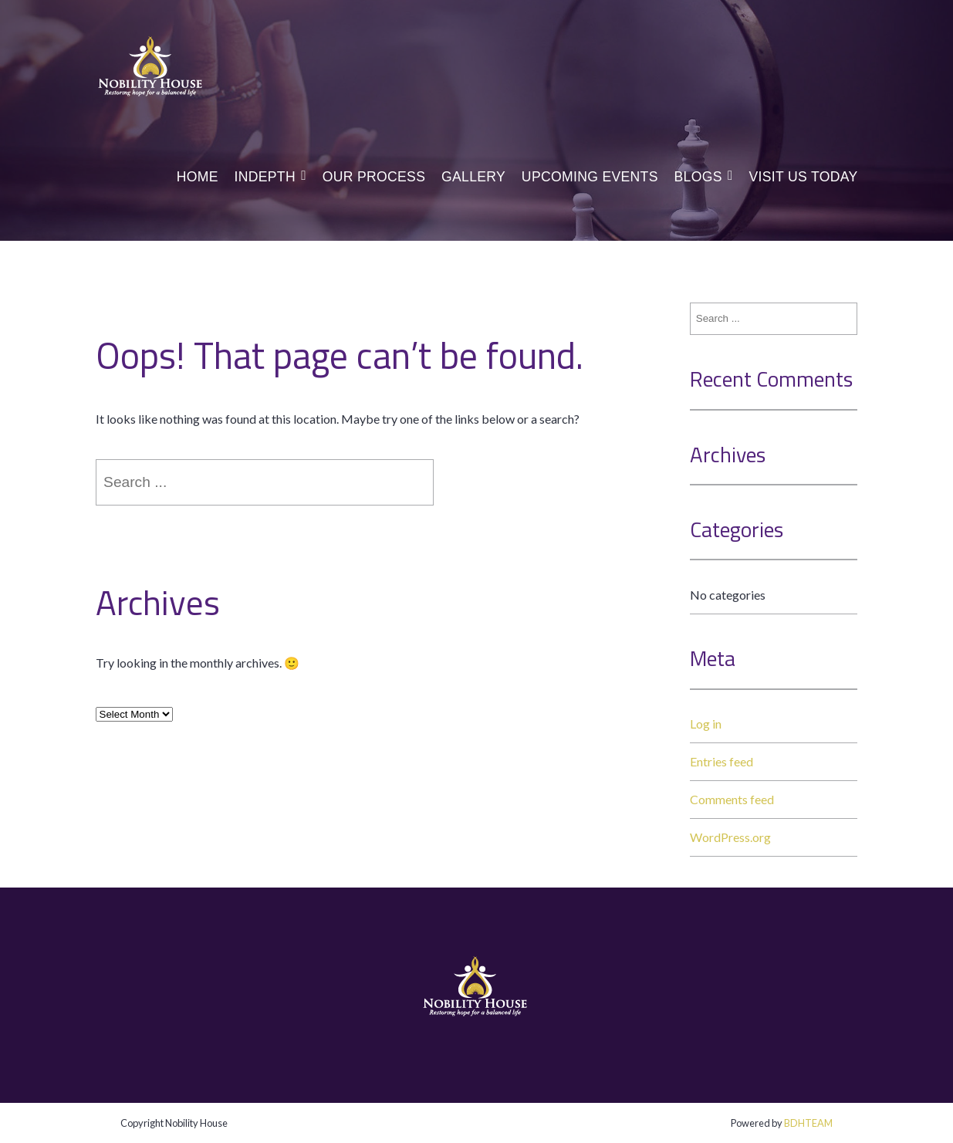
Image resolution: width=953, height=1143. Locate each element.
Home (197, 176)
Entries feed (721, 761)
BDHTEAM (808, 1123)
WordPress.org (730, 837)
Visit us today (803, 176)
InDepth (264, 176)
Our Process (374, 176)
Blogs (698, 176)
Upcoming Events (590, 176)
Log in (706, 723)
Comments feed (732, 799)
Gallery (473, 176)
